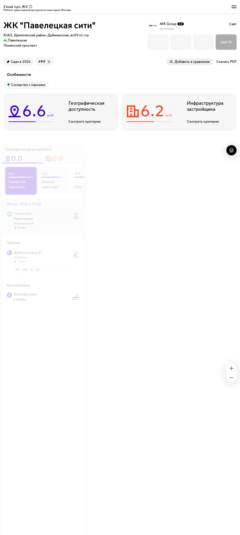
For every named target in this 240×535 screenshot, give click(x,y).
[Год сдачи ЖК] (18, 61)
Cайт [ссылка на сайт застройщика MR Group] (233, 24)
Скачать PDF (226, 61)
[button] (158, 42)
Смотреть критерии (85, 121)
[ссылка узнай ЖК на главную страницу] (18, 6)
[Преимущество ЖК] (26, 85)
